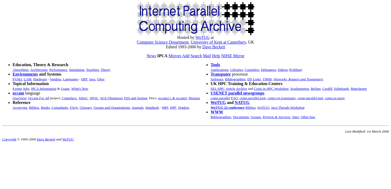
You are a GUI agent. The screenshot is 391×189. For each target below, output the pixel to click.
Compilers (252, 70)
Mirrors (175, 56)
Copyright (9, 139)
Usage (65, 89)
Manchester (359, 89)
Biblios (34, 107)
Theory (106, 70)
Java (92, 79)
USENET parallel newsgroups (237, 93)
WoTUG (202, 37)
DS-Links (254, 79)
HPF (84, 79)
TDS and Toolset (135, 98)
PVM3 (17, 79)
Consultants (59, 107)
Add (186, 56)
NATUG (242, 102)
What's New (79, 89)
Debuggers (268, 70)
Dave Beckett (213, 47)
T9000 (267, 79)
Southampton (299, 89)
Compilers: (69, 98)
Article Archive (236, 89)
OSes (101, 79)
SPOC (94, 98)
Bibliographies (235, 79)
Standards (152, 107)
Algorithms (21, 70)
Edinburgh (341, 89)
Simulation (77, 70)
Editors (283, 70)
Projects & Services (276, 117)
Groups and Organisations (112, 107)
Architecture (39, 70)
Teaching (92, 70)
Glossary (86, 107)
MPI (165, 107)
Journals (137, 107)
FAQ (234, 98)
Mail (207, 56)
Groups (256, 117)
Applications (219, 70)
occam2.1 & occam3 (172, 98)
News (151, 56)
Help (216, 56)
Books (45, 107)
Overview (20, 98)
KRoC (83, 98)
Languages (70, 79)
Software (217, 79)
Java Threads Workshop (287, 107)
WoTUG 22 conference (227, 107)
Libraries (236, 70)
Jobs (26, 89)
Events (17, 89)
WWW (217, 112)
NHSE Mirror (232, 56)
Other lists (308, 117)
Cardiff (327, 89)
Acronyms (20, 107)
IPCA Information (43, 89)
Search (196, 56)
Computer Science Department (163, 42)
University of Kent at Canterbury (218, 42)
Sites (295, 117)
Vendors (55, 79)
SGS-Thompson (111, 98)
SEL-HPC (218, 89)
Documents (241, 117)
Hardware (40, 79)
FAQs (74, 107)
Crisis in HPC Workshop (271, 89)
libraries (194, 98)
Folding (295, 70)
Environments (25, 74)
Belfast (316, 89)
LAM (28, 79)
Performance (58, 70)
